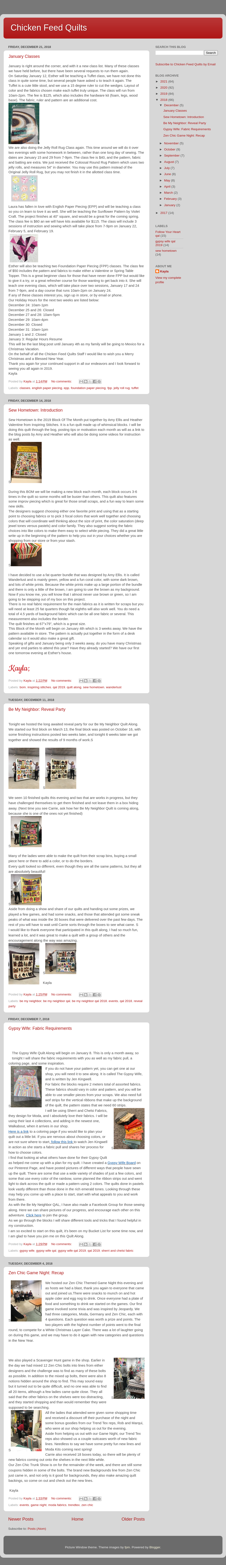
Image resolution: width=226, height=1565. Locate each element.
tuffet (134, 388)
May (167, 180)
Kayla (164, 271)
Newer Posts (20, 1519)
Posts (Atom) (37, 1528)
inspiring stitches (39, 687)
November (172, 143)
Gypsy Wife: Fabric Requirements (40, 1028)
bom (23, 687)
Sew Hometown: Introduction (35, 410)
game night (39, 1505)
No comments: (62, 381)
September (172, 155)
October (170, 149)
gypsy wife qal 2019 (72, 1250)
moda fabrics (57, 1505)
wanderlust (113, 687)
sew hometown (93, 687)
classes (25, 388)
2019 (164, 93)
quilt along (74, 687)
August (169, 162)
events (113, 1001)
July (167, 168)
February (171, 199)
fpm (127, 1547)
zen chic (87, 1505)
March (169, 192)
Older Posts (133, 1519)
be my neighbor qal (56, 1001)
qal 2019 (59, 687)
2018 (164, 100)
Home (77, 1519)
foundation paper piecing (88, 388)
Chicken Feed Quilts (49, 27)
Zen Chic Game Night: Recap (36, 1272)
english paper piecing (47, 388)
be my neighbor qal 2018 (89, 1001)
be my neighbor (30, 1001)
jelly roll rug (122, 388)
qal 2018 (126, 1001)
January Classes (24, 56)
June (168, 174)
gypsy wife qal (46, 1250)
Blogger (154, 1547)
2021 (164, 81)
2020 (164, 87)
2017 (164, 213)
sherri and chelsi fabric (117, 1250)
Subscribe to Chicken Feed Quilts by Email (185, 64)
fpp (109, 388)
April (167, 186)
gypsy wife (27, 1250)
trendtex (74, 1505)
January (170, 205)
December (172, 105)
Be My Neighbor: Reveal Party (36, 709)
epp (66, 388)
